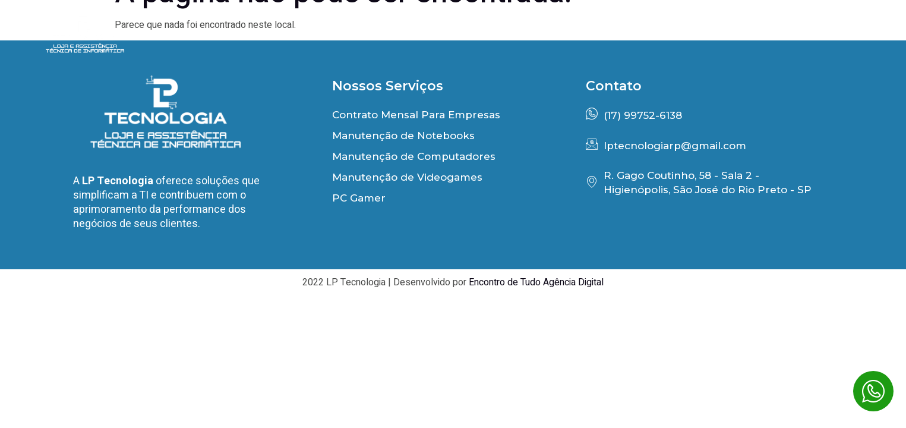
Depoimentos (642, 34)
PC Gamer (748, 34)
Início (446, 34)
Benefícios (533, 34)
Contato (841, 34)
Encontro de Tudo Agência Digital (536, 282)
